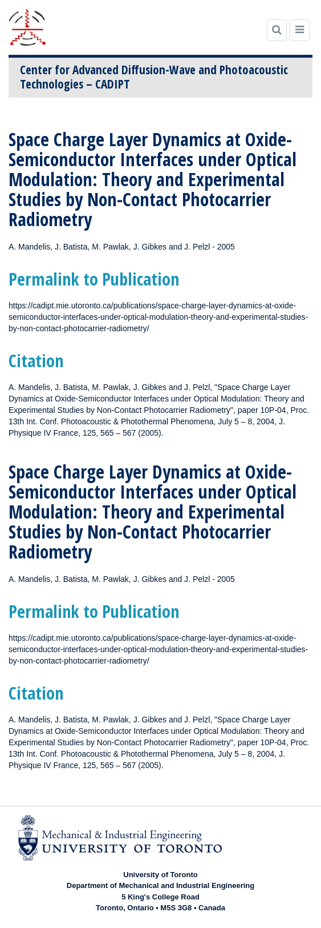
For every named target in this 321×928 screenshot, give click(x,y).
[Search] (277, 30)
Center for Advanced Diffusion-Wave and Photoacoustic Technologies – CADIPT (154, 77)
